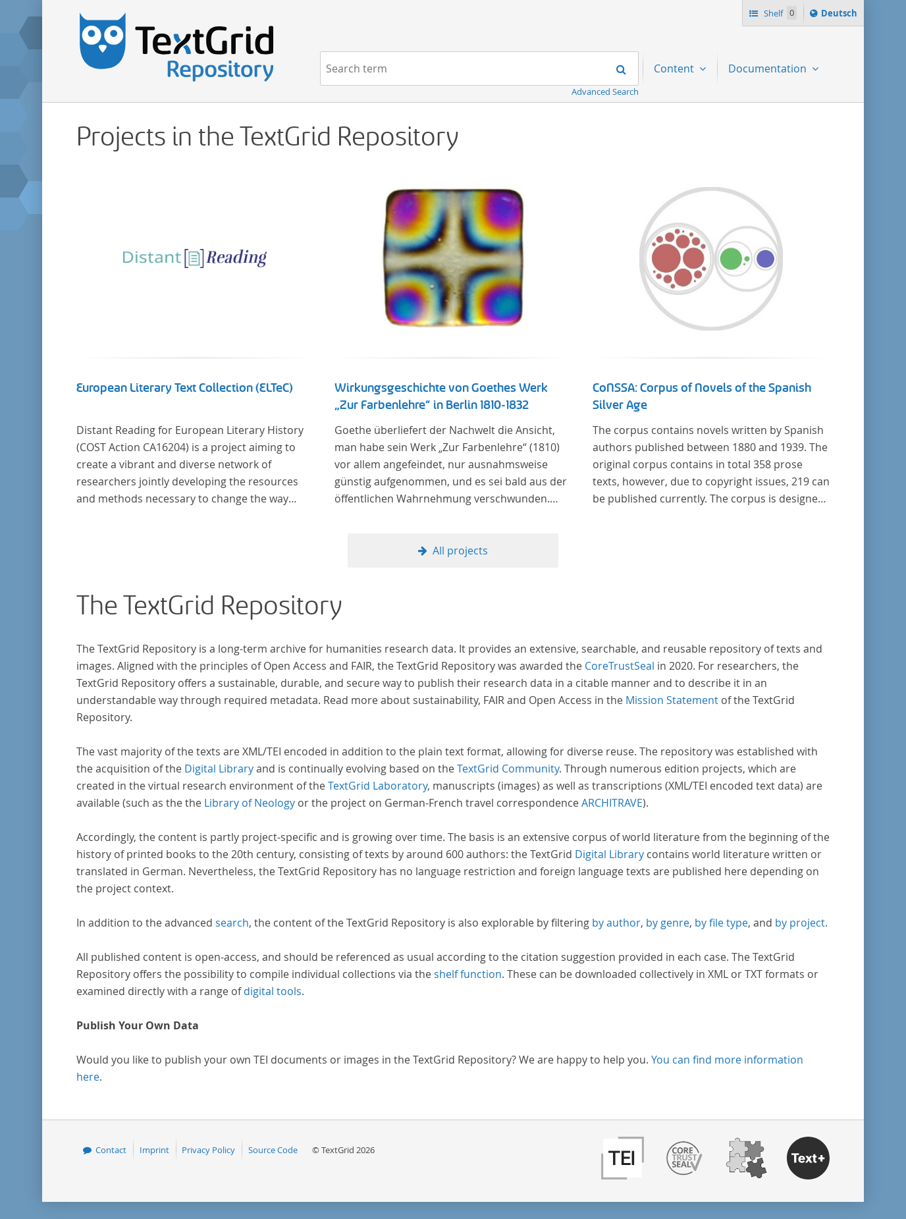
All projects (460, 550)
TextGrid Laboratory (377, 785)
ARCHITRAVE (612, 803)
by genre (667, 922)
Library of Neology (249, 803)
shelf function (468, 974)
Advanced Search (605, 91)
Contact (110, 1150)
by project (800, 922)
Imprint (154, 1150)
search (232, 922)
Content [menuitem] (675, 68)
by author (616, 922)
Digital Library (218, 768)
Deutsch (840, 15)
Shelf (779, 13)
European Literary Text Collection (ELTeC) (184, 388)
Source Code (273, 1150)
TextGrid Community (508, 768)
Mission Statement (672, 700)
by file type (721, 922)
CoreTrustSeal (619, 666)
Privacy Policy (208, 1150)
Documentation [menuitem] (768, 68)
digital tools (273, 991)
